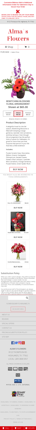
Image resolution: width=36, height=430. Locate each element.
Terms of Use (18, 422)
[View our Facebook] (12, 344)
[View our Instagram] (19, 344)
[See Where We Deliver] (18, 309)
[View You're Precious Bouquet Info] (18, 251)
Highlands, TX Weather (9, 412)
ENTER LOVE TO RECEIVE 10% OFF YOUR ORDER (19, 15)
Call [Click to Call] (6, 428)
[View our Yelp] (23, 344)
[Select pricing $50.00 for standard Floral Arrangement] (8, 113)
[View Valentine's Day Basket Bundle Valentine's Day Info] (18, 221)
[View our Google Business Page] (16, 344)
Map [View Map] (18, 428)
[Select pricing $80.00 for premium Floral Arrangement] (28, 113)
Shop (9, 46)
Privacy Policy (9, 419)
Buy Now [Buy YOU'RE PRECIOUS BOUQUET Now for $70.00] (18, 266)
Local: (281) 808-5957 (18, 359)
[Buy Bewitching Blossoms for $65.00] (18, 169)
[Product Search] (18, 298)
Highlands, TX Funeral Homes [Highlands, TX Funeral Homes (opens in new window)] (12, 402)
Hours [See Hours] (30, 428)
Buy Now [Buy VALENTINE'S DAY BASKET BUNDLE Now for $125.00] (18, 237)
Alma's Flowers (18, 35)
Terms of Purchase (24, 419)
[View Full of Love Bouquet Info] (18, 192)
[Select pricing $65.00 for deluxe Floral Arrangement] (18, 113)
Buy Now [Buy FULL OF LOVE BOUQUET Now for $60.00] (18, 207)
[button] (18, 381)
